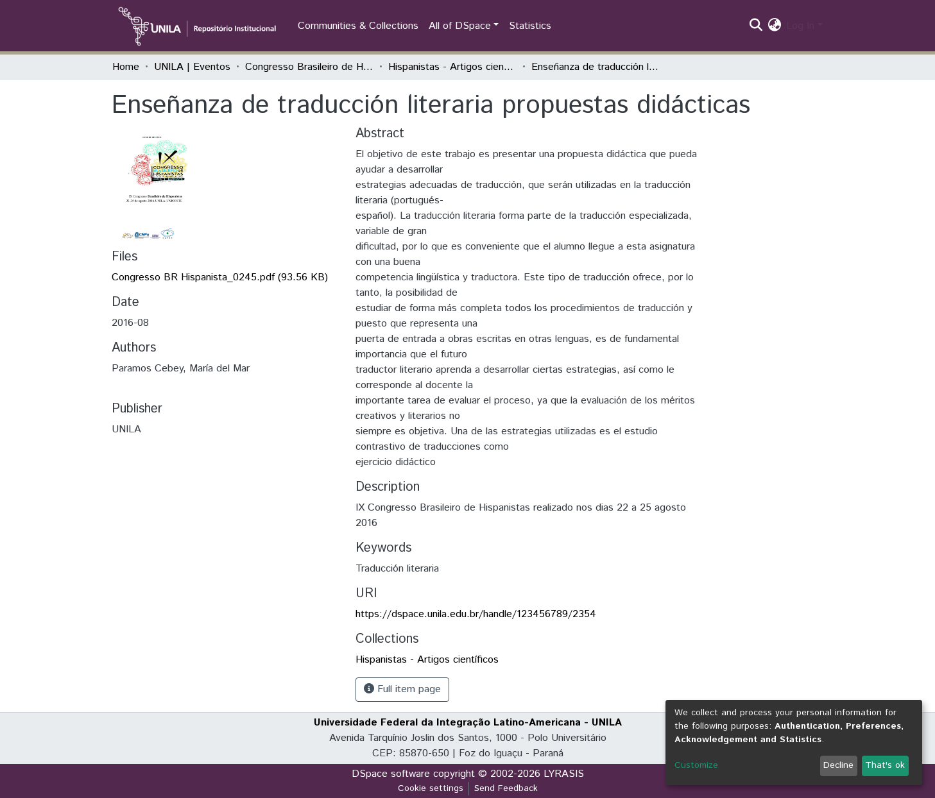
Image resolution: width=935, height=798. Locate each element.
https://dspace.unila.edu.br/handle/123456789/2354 (476, 614)
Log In (800, 26)
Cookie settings (430, 788)
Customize (696, 765)
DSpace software (391, 774)
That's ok (885, 765)
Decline (838, 765)
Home (125, 67)
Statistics (530, 26)
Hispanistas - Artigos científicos (452, 67)
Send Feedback (506, 788)
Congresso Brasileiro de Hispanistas (309, 67)
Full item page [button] (402, 689)
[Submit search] (756, 26)
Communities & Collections (358, 26)
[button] (774, 26)
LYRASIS (564, 774)
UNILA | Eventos (192, 67)
